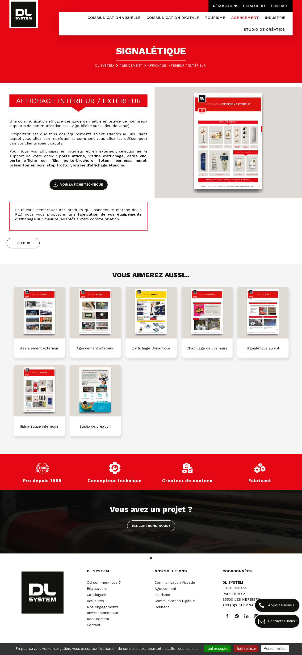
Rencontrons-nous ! (151, 525)
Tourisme (162, 595)
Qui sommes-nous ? (104, 582)
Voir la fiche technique (81, 184)
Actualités (95, 601)
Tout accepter (217, 648)
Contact (279, 6)
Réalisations (225, 6)
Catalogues (254, 6)
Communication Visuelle (175, 582)
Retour (23, 243)
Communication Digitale (175, 601)
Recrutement (98, 619)
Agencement (165, 589)
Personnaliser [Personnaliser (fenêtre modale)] (275, 648)
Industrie (162, 607)
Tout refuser (246, 648)
